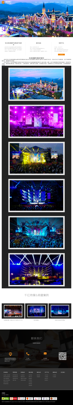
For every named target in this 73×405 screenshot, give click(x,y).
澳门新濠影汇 (36, 312)
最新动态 (46, 2)
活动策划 (41, 2)
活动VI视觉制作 (6, 378)
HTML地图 (3, 394)
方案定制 (38, 376)
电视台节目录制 (23, 378)
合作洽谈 (61, 54)
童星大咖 (14, 380)
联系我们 (46, 380)
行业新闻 (54, 376)
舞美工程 (30, 376)
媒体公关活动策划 (6, 380)
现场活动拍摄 (23, 380)
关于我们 (57, 2)
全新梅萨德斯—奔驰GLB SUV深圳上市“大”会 (13, 312)
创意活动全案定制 (6, 376)
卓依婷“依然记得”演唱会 (60, 312)
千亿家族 (46, 376)
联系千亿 (68, 2)
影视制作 (30, 378)
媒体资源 (30, 383)
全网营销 (7, 394)
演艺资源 (52, 2)
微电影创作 (23, 376)
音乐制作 (30, 380)
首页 (36, 2)
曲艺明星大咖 (15, 376)
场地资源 (30, 385)
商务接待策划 (5, 383)
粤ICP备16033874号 (49, 401)
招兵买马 (63, 2)
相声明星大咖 (15, 378)
